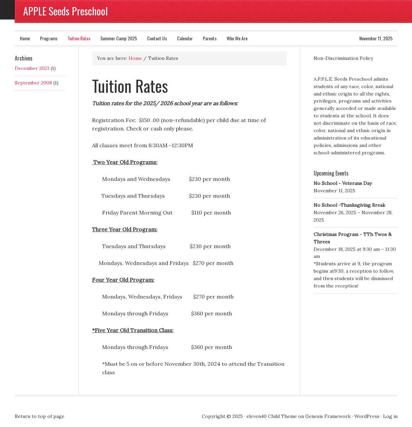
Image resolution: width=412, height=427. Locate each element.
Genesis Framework (328, 416)
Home (25, 38)
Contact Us (157, 38)
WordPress (366, 416)
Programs (48, 38)
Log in (390, 416)
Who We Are (237, 38)
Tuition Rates (78, 38)
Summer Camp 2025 (118, 38)
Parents (210, 38)
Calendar (185, 38)
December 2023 (32, 68)
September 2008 (33, 83)
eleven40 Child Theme (271, 416)
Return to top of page (39, 416)
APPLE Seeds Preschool (65, 10)
